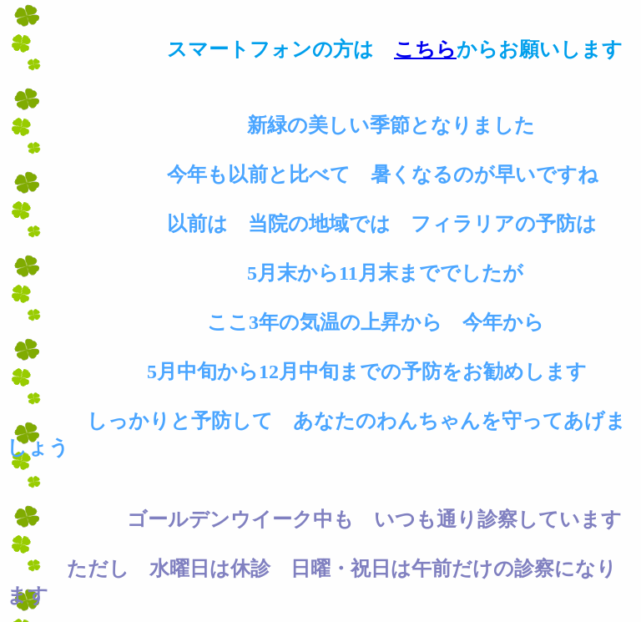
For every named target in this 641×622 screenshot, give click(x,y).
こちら (425, 49)
